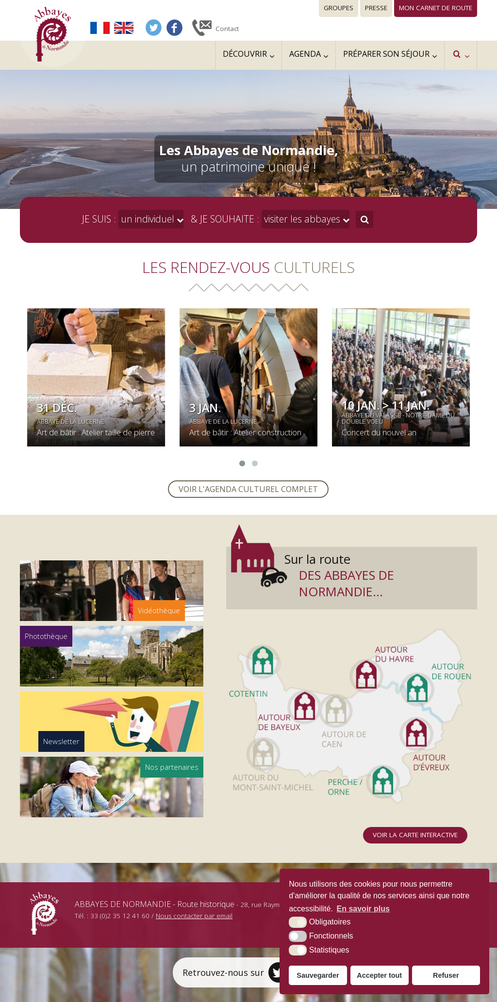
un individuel (146, 218)
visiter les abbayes (301, 218)
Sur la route (378, 575)
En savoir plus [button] (363, 909)
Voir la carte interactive (415, 834)
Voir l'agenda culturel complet (248, 489)
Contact (227, 28)
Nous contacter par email (194, 915)
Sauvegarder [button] (318, 975)
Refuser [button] (446, 975)
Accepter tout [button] (379, 975)
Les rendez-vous (248, 267)
